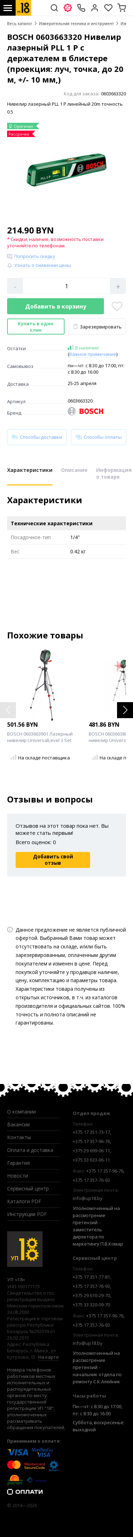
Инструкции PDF (27, 1214)
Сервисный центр (28, 1188)
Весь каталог (19, 23)
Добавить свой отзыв (53, 859)
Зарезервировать (97, 326)
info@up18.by (87, 1198)
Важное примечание (92, 354)
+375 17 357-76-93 (91, 1180)
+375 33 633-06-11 (91, 1160)
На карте (48, 1357)
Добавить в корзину (55, 306)
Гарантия (18, 1162)
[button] (125, 710)
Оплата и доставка (30, 1150)
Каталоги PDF (24, 1201)
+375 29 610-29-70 (91, 1295)
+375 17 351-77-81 (91, 1277)
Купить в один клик (36, 326)
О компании (21, 1111)
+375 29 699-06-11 (91, 1150)
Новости (17, 1175)
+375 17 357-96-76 (91, 1141)
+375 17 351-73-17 (91, 1132)
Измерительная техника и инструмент (76, 23)
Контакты (19, 1137)
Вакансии (18, 1124)
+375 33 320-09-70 (91, 1304)
